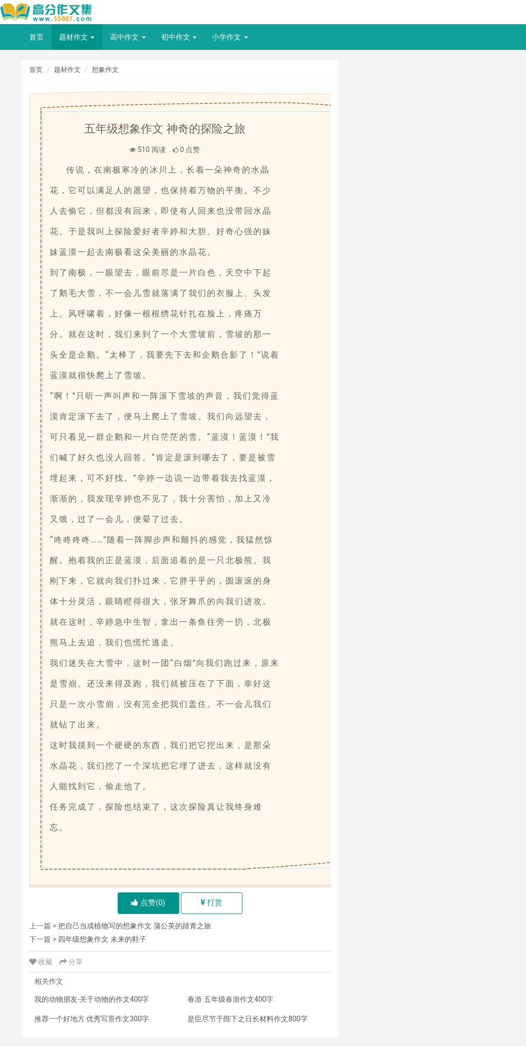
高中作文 (127, 37)
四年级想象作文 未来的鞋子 (102, 939)
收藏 (41, 962)
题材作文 (77, 37)
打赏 (212, 902)
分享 (71, 962)
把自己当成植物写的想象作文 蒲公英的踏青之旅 (134, 926)
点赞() (148, 902)
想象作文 (105, 69)
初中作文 (179, 37)
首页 (36, 37)
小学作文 (230, 37)
